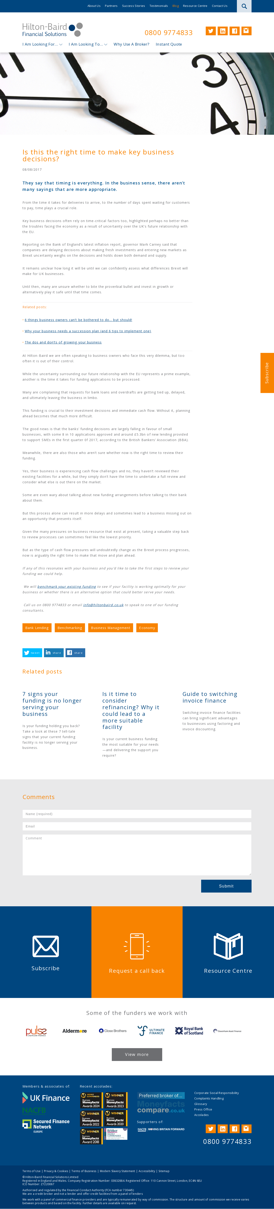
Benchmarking (70, 627)
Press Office (203, 1109)
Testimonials (159, 6)
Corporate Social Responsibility (216, 1093)
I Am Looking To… (86, 44)
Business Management (110, 627)
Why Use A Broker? (131, 44)
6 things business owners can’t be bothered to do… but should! (78, 320)
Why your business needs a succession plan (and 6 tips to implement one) (88, 331)
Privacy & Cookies (56, 1171)
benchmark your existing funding (66, 586)
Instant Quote (169, 44)
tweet (35, 652)
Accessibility (147, 1171)
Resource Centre (195, 6)
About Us (94, 6)
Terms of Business (83, 1171)
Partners (111, 6)
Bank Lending (37, 627)
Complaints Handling (209, 1098)
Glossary (200, 1104)
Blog (176, 6)
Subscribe (266, 373)
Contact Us (219, 6)
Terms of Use (31, 1171)
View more (137, 1054)
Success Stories (133, 6)
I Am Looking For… (40, 44)
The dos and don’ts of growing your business (63, 342)
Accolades (201, 1115)
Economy (147, 627)
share (57, 652)
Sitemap (164, 1171)
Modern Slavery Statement (117, 1171)
